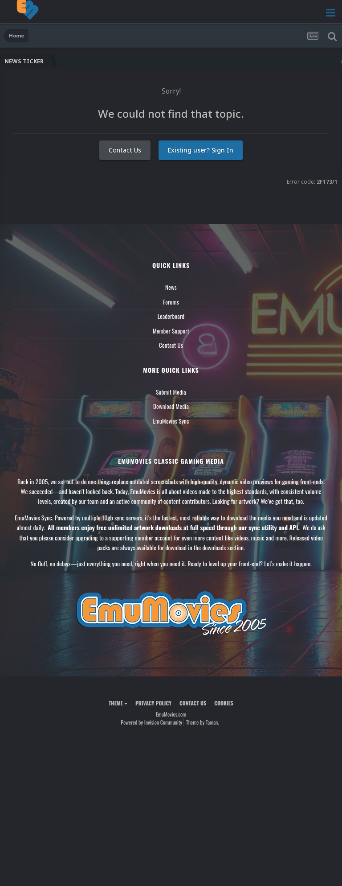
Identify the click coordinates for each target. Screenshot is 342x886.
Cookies (223, 703)
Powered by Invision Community (151, 722)
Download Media (171, 406)
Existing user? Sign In (200, 150)
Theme (118, 703)
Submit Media (171, 391)
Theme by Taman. (202, 722)
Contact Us (125, 150)
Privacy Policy (153, 703)
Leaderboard (171, 316)
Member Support (171, 330)
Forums (171, 301)
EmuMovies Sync (171, 420)
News (171, 287)
